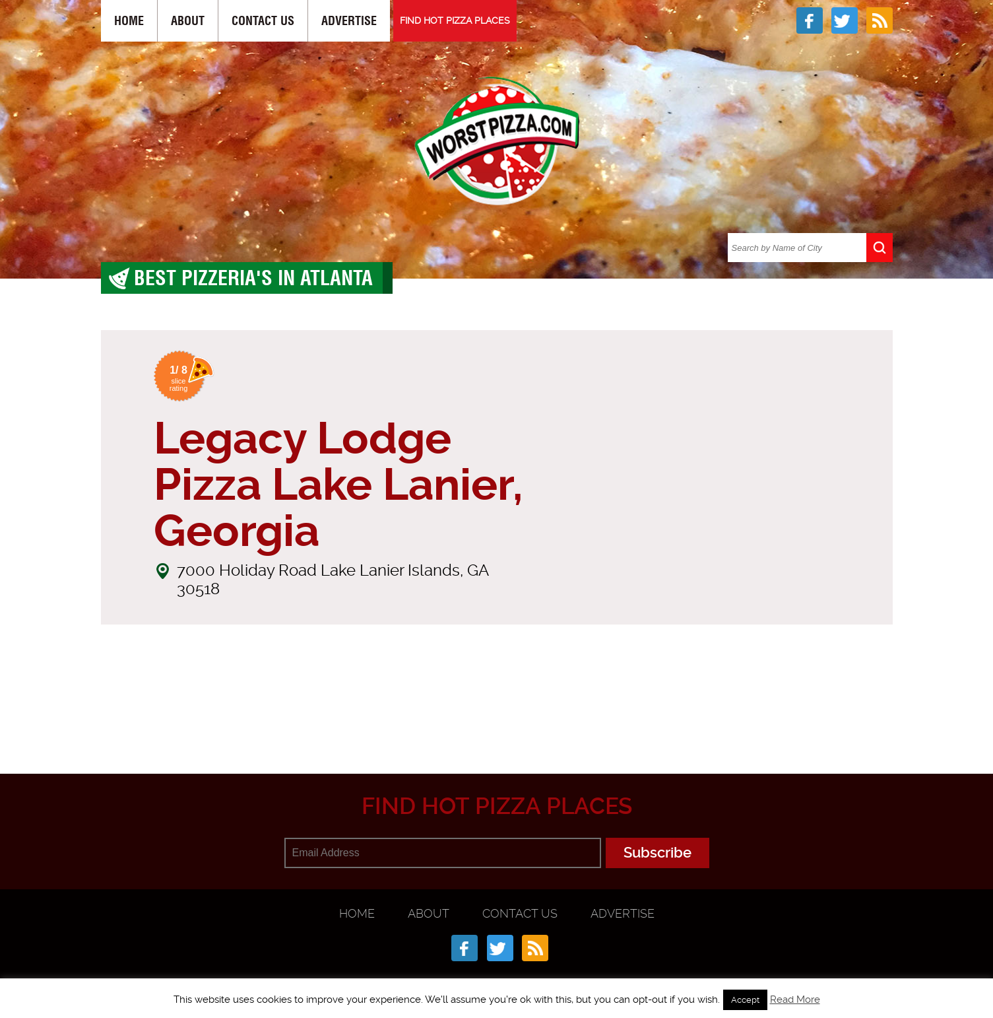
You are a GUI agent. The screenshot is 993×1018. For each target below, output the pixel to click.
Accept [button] (745, 1000)
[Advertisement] (497, 709)
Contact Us (263, 20)
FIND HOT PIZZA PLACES (455, 20)
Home (129, 20)
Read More (795, 999)
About (188, 20)
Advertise (349, 20)
